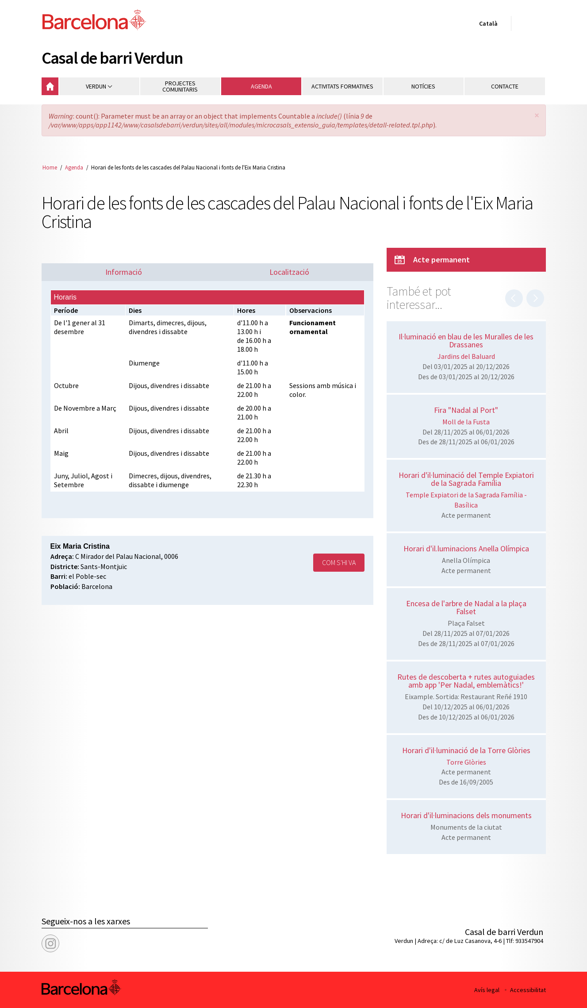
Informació (123, 272)
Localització (289, 272)
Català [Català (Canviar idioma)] (486, 25)
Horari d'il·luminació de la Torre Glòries (466, 750)
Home (49, 167)
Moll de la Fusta (466, 421)
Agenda (74, 167)
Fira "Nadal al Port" (466, 410)
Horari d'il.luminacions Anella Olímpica (466, 548)
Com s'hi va (339, 562)
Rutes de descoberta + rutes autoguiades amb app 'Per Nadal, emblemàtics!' (466, 681)
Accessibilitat (528, 990)
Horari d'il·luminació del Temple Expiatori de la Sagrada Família (466, 479)
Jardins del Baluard (466, 356)
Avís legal (486, 990)
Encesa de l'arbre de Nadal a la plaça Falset (466, 607)
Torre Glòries (466, 762)
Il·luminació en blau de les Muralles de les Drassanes (466, 340)
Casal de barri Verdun (112, 57)
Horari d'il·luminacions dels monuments (466, 815)
